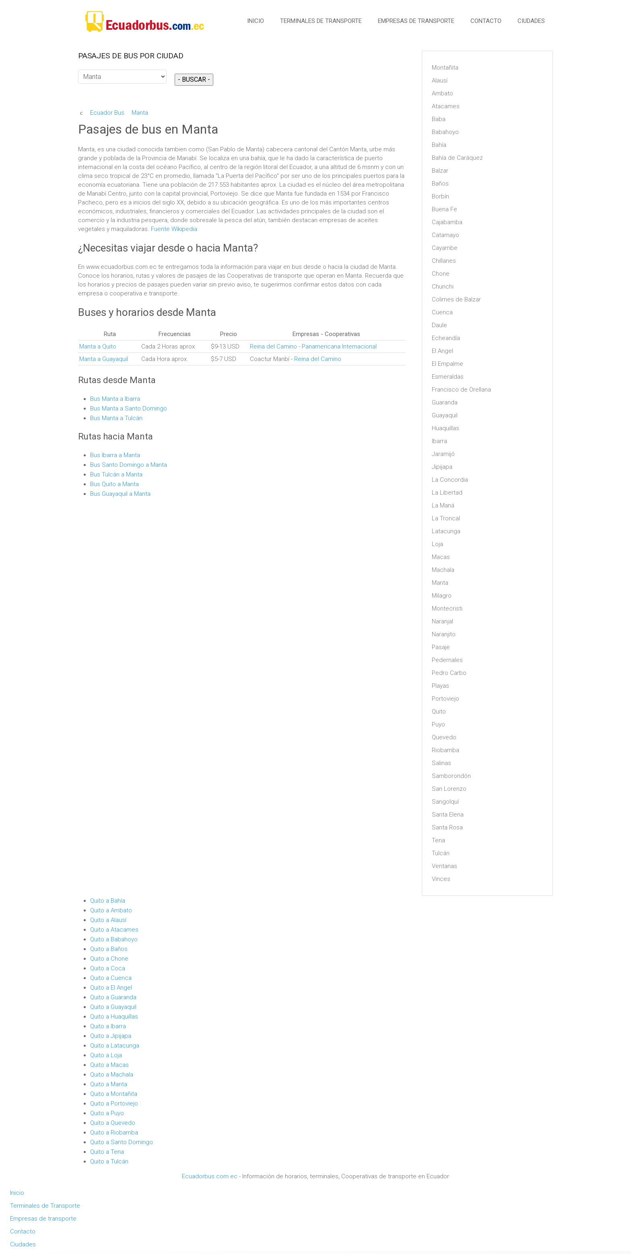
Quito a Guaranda (113, 997)
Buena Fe (444, 209)
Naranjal (442, 621)
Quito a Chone (109, 958)
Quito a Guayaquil (113, 1007)
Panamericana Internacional (339, 346)
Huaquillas (445, 428)
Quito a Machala (111, 1074)
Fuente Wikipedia (174, 229)
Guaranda (445, 402)
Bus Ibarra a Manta (115, 455)
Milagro (442, 595)
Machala (443, 569)
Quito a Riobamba (114, 1132)
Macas (441, 557)
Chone (441, 273)
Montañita (445, 67)
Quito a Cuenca (111, 978)
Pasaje (441, 647)
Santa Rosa (447, 827)
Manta (440, 582)
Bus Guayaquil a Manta (120, 493)
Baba (438, 119)
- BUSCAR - (194, 79)
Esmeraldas (448, 376)
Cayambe (445, 248)
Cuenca (442, 312)
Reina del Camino (273, 346)
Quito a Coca (107, 968)
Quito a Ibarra (108, 1026)
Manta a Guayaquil (103, 359)
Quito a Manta (108, 1084)
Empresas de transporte (416, 21)
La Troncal (446, 518)
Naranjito (444, 634)
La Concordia (450, 479)
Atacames (446, 106)
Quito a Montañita (113, 1093)
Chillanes (444, 260)
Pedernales (447, 660)
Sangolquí (445, 801)
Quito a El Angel (111, 987)
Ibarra (439, 441)
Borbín (440, 196)
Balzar (440, 170)
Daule (439, 325)
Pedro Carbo (449, 672)
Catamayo (445, 235)
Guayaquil (445, 415)
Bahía (439, 144)
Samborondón (451, 776)
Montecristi (447, 608)
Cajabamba (447, 222)
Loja (437, 544)
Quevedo (444, 737)
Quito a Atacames (114, 929)
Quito (439, 711)
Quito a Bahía (107, 900)
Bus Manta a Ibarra (115, 398)
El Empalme (447, 363)
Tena (438, 840)
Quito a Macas (109, 1064)
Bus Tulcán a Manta (116, 474)
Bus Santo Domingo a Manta (128, 464)
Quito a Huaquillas (114, 1016)
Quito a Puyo (107, 1113)
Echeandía (446, 338)
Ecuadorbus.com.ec (209, 1176)
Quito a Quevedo (112, 1122)
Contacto (485, 21)
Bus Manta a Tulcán (117, 418)
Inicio (255, 21)
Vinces (441, 879)
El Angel (442, 351)
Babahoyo (445, 132)
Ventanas (444, 866)
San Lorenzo (449, 788)
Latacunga (446, 531)
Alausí (439, 80)
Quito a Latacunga (114, 1045)
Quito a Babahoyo (114, 939)
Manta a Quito (97, 346)
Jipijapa (442, 466)
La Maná (443, 505)
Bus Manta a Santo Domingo (128, 408)
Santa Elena (448, 814)
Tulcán (441, 853)
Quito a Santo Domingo (121, 1142)
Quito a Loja (106, 1055)
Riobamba (445, 750)
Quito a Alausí (108, 920)
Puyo (438, 724)
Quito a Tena (107, 1151)
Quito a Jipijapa (110, 1036)
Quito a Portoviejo (114, 1103)
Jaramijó (443, 454)
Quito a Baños (109, 949)
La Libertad (447, 492)
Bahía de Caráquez (457, 157)
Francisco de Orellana (461, 389)
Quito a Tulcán (109, 1161)
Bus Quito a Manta (114, 484)
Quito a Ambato (111, 910)
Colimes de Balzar (456, 299)
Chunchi (443, 286)
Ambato (442, 93)
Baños (440, 183)
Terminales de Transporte (321, 21)
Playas (440, 685)
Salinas (441, 763)
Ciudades (531, 21)
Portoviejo (445, 698)
